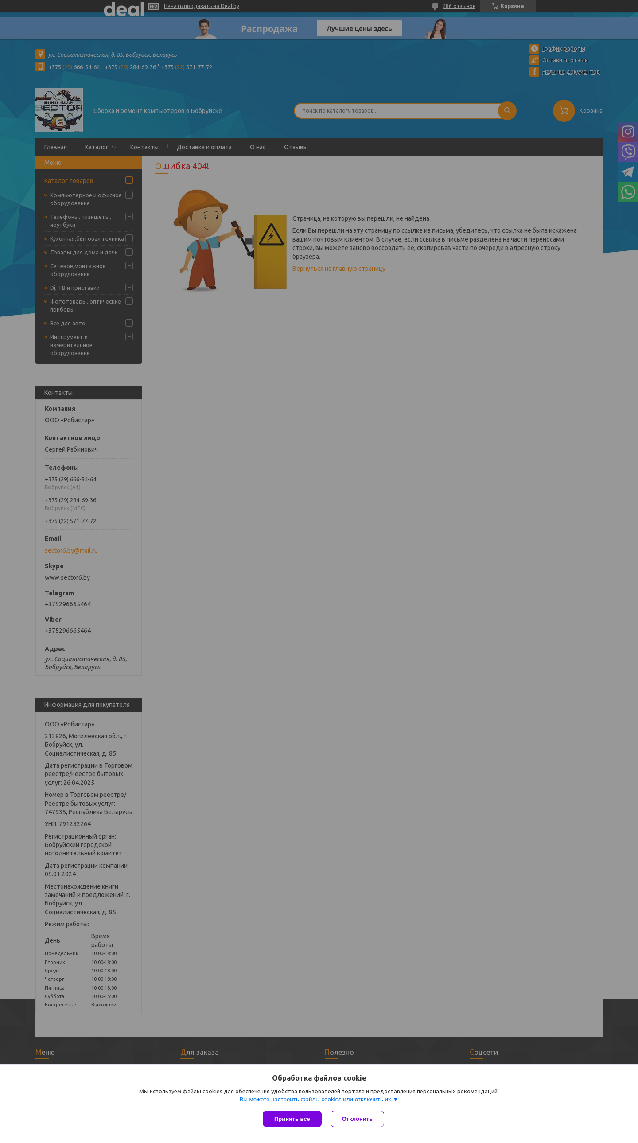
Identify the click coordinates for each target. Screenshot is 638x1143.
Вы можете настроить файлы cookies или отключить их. (316, 1099)
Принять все (292, 1119)
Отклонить (357, 1119)
